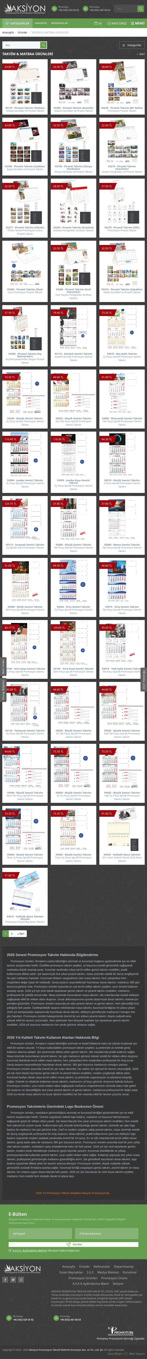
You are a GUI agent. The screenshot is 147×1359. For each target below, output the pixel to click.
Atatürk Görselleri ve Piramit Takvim (73, 110)
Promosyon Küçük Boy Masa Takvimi (25, 922)
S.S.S (90, 1272)
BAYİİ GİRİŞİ (117, 23)
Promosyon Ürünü (114, 1278)
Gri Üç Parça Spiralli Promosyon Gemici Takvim (73, 797)
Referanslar (102, 1267)
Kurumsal (130, 1272)
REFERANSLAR (59, 23)
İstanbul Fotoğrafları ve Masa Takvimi (73, 230)
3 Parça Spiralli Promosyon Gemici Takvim (122, 485)
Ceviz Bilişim (115, 1354)
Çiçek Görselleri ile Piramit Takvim (25, 169)
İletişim (118, 1284)
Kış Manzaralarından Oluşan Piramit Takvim (25, 361)
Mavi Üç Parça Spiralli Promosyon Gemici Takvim (25, 859)
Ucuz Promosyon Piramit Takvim (25, 292)
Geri (140, 54)
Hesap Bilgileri (3, 690)
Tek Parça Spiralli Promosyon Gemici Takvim (122, 423)
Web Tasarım (137, 1354)
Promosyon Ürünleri (82, 1278)
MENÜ (138, 23)
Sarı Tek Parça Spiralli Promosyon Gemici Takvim (73, 423)
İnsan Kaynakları (71, 1272)
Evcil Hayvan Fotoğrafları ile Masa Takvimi (73, 296)
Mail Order (3, 666)
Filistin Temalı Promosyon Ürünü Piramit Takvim (24, 232)
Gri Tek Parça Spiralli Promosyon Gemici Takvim (73, 735)
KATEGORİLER (17, 23)
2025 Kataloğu (143, 680)
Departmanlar (124, 1267)
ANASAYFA (41, 23)
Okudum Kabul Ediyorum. (46, 1250)
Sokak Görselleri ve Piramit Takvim (122, 292)
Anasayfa (8, 32)
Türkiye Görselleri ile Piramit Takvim (25, 110)
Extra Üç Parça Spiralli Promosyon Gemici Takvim (73, 859)
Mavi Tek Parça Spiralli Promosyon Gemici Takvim (25, 797)
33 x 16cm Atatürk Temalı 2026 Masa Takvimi (122, 859)
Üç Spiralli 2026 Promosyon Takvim (25, 547)
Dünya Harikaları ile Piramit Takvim (73, 171)
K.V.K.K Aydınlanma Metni (91, 1284)
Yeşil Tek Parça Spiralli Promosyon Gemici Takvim (122, 735)
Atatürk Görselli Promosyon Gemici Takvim (73, 358)
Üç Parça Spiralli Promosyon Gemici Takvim (122, 358)
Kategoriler (131, 45)
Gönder (74, 1244)
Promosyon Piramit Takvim (122, 110)
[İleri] (21, 933)
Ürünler (22, 32)
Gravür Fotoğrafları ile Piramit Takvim (122, 171)
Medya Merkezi (108, 1272)
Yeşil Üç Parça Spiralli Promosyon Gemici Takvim (122, 797)
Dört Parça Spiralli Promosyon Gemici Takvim (73, 673)
